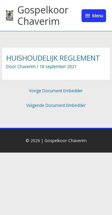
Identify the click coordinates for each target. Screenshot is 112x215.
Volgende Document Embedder (56, 105)
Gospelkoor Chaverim (42, 15)
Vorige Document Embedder (56, 90)
